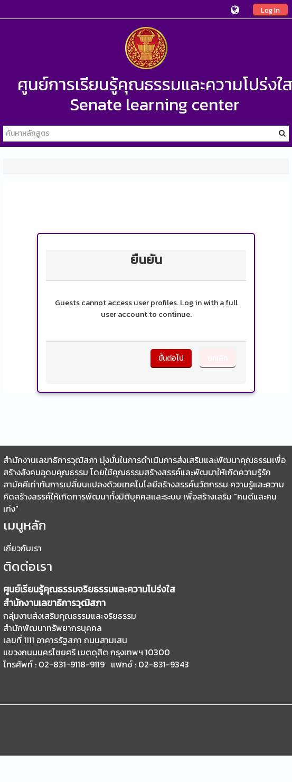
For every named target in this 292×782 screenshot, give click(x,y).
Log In (270, 10)
